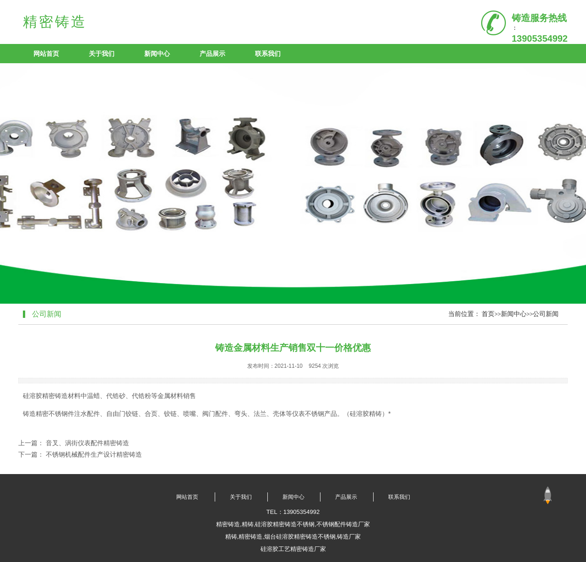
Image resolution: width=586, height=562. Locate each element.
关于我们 (101, 53)
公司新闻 (546, 313)
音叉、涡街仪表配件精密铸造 (87, 443)
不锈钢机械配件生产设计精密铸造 (94, 454)
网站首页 (46, 53)
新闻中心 (157, 53)
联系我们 (268, 53)
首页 (488, 313)
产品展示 (212, 53)
